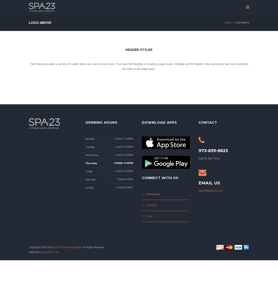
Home (227, 22)
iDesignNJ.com (50, 252)
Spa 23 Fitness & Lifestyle (67, 247)
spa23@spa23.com (211, 190)
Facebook (153, 194)
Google (152, 205)
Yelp (150, 216)
